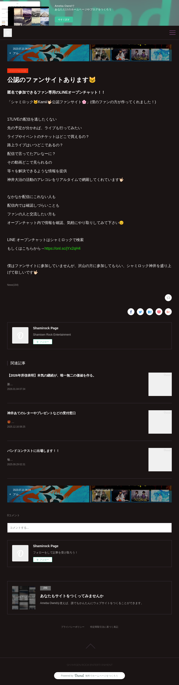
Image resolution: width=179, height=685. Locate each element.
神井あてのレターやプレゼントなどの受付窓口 (41, 413)
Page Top (89, 647)
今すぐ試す (64, 19)
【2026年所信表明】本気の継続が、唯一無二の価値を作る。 (51, 375)
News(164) (12, 285)
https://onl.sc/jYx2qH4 (63, 248)
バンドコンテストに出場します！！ (33, 451)
